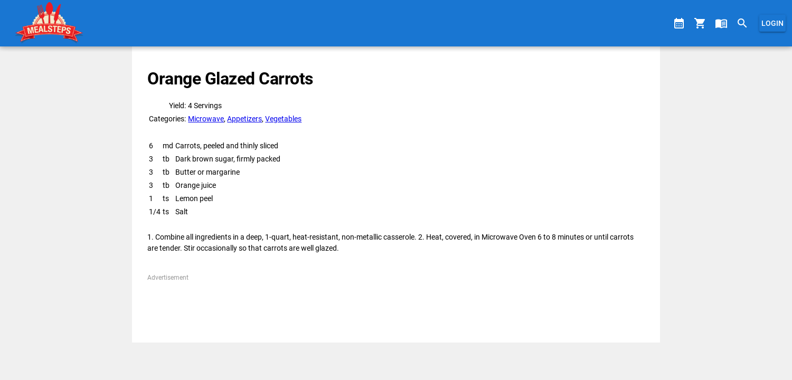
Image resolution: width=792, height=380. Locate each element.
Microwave (206, 119)
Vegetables (283, 119)
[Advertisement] (395, 306)
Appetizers (244, 119)
